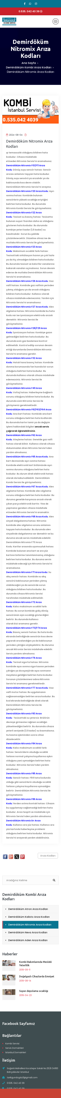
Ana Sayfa (29, 63)
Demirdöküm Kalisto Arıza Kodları (29, 917)
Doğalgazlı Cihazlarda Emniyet (36, 976)
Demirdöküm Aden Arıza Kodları (27, 940)
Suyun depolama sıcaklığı (33, 991)
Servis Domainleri (14, 1048)
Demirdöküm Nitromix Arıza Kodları (29, 924)
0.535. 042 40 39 (15, 1083)
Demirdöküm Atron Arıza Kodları (28, 909)
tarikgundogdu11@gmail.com (22, 1077)
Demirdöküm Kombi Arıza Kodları (28, 67)
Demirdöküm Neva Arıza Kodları (27, 932)
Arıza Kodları (47, 855)
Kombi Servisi (12, 1043)
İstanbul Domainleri (15, 1052)
